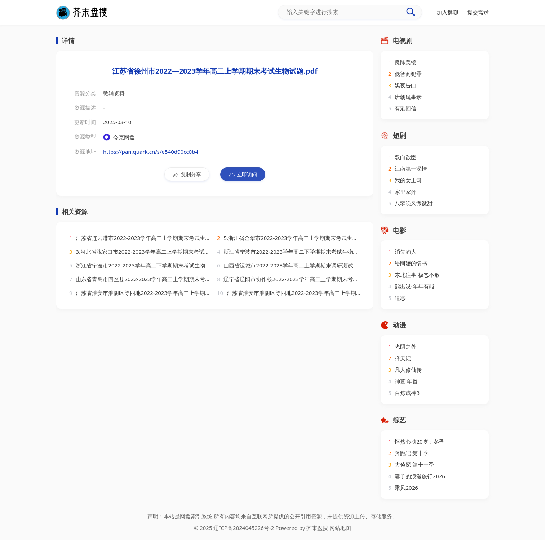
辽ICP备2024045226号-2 (243, 527)
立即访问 (243, 174)
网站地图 (340, 527)
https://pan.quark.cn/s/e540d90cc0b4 (150, 151)
